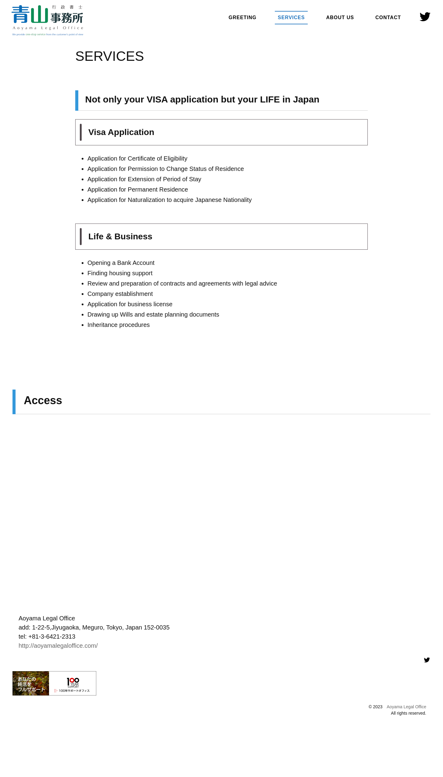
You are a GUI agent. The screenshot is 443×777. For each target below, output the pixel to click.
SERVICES (291, 17)
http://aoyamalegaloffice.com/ (58, 645)
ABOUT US (340, 17)
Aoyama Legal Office (406, 706)
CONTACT (388, 17)
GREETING (243, 17)
